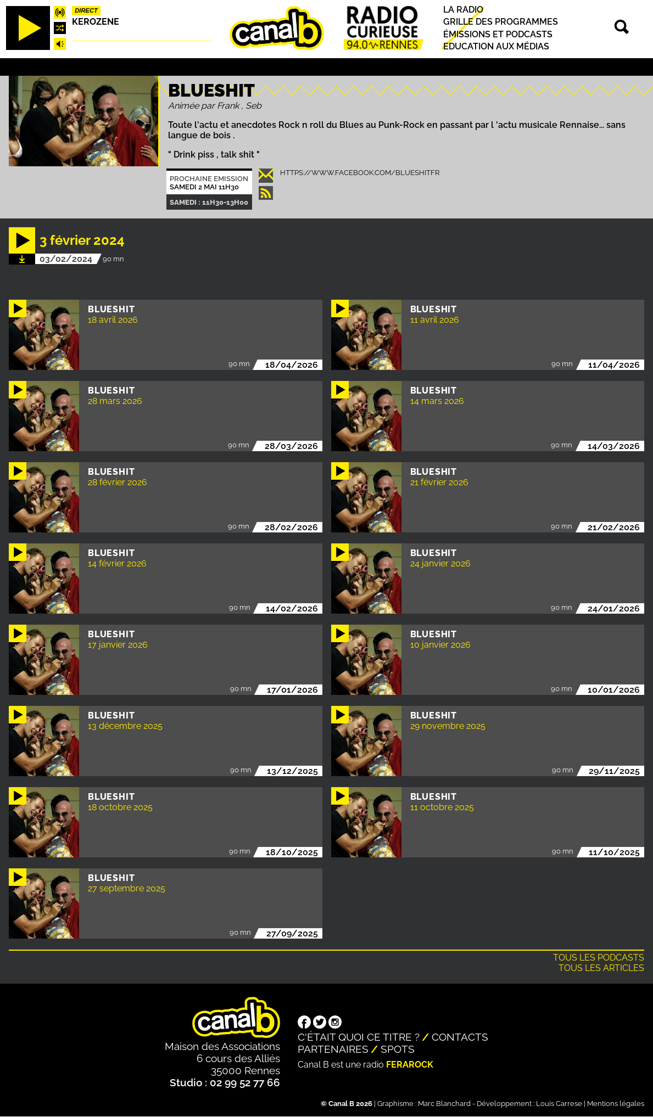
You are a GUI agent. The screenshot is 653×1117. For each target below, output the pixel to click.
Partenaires (333, 1049)
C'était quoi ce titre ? (359, 1037)
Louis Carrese (559, 1103)
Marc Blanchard (444, 1103)
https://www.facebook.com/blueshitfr (359, 173)
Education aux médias (496, 46)
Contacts (460, 1037)
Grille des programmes (500, 22)
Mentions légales (615, 1103)
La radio (463, 9)
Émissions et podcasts (497, 34)
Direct (86, 10)
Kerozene (95, 21)
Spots (398, 1049)
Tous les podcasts (598, 957)
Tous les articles (601, 968)
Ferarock (409, 1064)
